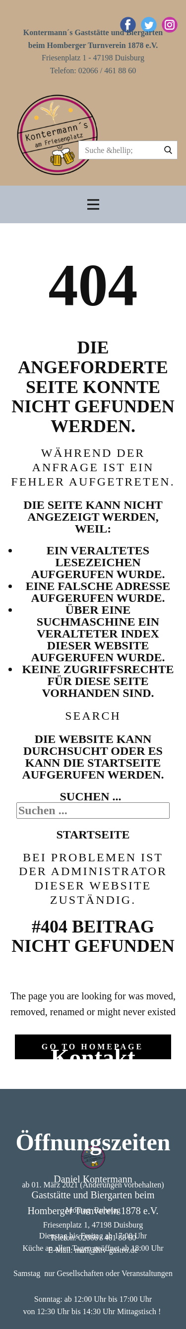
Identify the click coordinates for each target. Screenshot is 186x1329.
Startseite (92, 834)
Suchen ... (90, 796)
